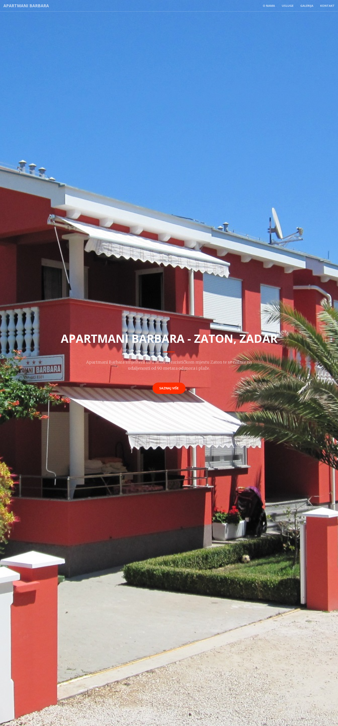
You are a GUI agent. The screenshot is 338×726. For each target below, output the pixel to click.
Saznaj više (169, 388)
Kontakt (327, 6)
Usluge (287, 6)
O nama (269, 6)
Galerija (306, 6)
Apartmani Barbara (26, 5)
